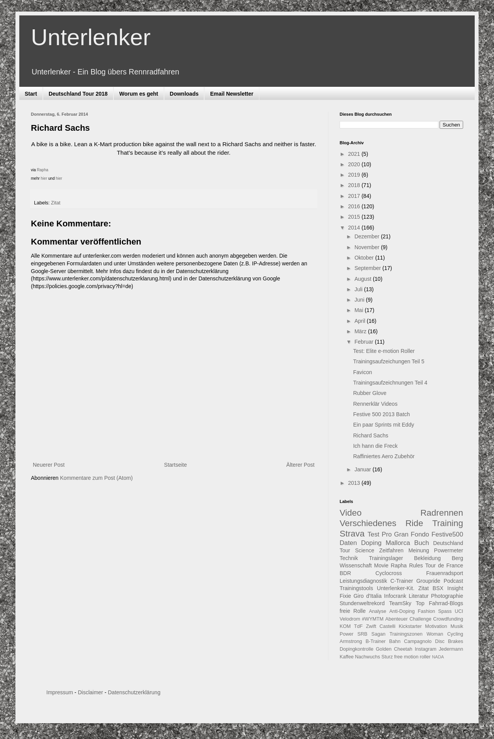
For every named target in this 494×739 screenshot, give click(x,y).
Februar (364, 342)
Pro (387, 534)
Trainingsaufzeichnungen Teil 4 (390, 383)
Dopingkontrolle (357, 649)
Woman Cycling (444, 634)
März (361, 331)
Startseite (175, 465)
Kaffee (347, 657)
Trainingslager (386, 558)
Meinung (418, 550)
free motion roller (412, 657)
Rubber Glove (369, 393)
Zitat (56, 203)
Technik (349, 558)
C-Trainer (402, 581)
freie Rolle (353, 611)
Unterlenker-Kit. (395, 588)
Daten (348, 543)
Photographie (447, 596)
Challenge (420, 619)
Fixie (345, 596)
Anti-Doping (402, 611)
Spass (445, 611)
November (367, 247)
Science (364, 550)
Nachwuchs (367, 657)
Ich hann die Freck (375, 446)
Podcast (453, 581)
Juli (359, 289)
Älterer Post (300, 465)
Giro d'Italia (368, 596)
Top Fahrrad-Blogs (439, 603)
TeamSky (400, 603)
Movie (381, 565)
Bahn (394, 641)
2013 (355, 483)
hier (44, 178)
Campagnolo (417, 641)
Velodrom (350, 619)
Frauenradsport (444, 573)
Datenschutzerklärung (134, 692)
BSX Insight (448, 588)
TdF (358, 626)
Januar (363, 469)
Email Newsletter (231, 94)
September (368, 268)
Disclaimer (90, 692)
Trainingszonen (406, 634)
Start (31, 94)
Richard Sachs (370, 435)
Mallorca (398, 543)
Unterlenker (91, 37)
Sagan (378, 634)
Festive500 (447, 534)
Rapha (42, 170)
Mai (359, 310)
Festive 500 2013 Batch (381, 414)
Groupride (428, 581)
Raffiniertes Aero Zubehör (383, 456)
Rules (416, 565)
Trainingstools (356, 588)
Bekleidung (427, 558)
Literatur (418, 596)
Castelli (387, 626)
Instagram (425, 649)
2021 (355, 154)
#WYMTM (373, 619)
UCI (459, 611)
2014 (355, 227)
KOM (345, 626)
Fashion (426, 611)
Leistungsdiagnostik (363, 581)
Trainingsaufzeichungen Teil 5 (388, 361)
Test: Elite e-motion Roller (384, 351)
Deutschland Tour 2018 (78, 94)
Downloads (184, 94)
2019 (355, 175)
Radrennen (441, 513)
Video (351, 513)
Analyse (377, 611)
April (360, 321)
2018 (355, 185)
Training (447, 523)
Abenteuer (396, 619)
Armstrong (351, 641)
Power (347, 634)
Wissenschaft (356, 565)
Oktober (364, 258)
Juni (360, 300)
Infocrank (395, 596)
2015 (355, 217)
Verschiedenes (368, 523)
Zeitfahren (391, 550)
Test (373, 534)
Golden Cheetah (394, 649)
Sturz (386, 657)
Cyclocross (389, 573)
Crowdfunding (448, 619)
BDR (345, 573)
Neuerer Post (48, 465)
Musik (456, 626)
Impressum (59, 692)
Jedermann (451, 649)
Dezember (367, 236)
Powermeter (448, 550)
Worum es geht (138, 94)
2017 (355, 196)
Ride (414, 523)
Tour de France (444, 565)
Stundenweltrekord (362, 603)
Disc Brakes (449, 641)
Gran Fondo (411, 534)
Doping (371, 543)
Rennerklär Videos (375, 404)
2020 (355, 164)
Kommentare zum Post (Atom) (96, 478)
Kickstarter (410, 626)
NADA (438, 657)
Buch (421, 543)
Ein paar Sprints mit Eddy (383, 425)
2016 (355, 206)
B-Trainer (375, 641)
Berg (457, 558)
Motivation (436, 626)
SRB (362, 634)
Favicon (362, 372)
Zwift (371, 626)
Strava (352, 533)
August (363, 279)
